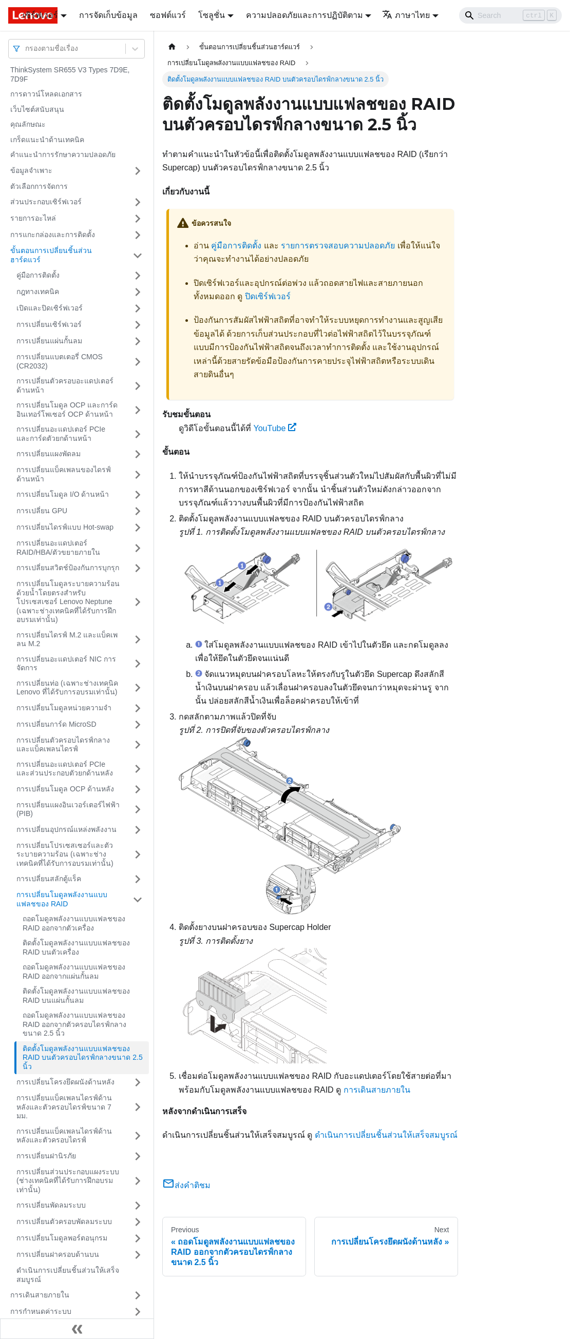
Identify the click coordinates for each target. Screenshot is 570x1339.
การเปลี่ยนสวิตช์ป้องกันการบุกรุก (67, 568)
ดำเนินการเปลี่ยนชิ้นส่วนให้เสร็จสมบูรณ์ (67, 1275)
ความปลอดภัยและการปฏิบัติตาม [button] (304, 15)
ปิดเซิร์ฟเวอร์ (268, 296)
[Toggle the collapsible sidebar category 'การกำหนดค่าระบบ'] (137, 1312)
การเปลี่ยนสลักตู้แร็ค (48, 879)
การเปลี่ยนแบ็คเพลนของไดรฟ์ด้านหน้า (63, 474)
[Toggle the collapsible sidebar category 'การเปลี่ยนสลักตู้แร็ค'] (137, 879)
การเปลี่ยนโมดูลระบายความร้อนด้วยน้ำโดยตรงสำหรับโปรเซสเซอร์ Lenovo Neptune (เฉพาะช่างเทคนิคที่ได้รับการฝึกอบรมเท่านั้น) (68, 601)
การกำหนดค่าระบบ (40, 1311)
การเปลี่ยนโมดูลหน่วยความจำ (63, 708)
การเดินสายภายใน (39, 1295)
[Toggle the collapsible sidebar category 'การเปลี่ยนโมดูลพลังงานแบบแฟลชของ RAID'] (137, 899)
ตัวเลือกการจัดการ (39, 186)
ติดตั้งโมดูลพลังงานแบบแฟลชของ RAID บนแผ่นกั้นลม (76, 995)
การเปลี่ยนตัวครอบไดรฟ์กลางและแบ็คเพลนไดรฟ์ (63, 744)
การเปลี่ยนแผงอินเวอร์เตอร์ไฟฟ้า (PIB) (68, 809)
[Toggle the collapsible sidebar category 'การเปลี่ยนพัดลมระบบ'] (137, 1205)
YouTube (274, 428)
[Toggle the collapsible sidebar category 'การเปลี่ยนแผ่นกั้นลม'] (137, 341)
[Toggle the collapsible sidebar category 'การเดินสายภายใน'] (137, 1295)
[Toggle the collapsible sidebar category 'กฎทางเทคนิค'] (137, 292)
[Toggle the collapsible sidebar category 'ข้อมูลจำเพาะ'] (137, 171)
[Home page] (172, 47)
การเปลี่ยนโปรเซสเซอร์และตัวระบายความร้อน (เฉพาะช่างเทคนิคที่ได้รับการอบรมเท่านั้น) (64, 854)
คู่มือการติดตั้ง (38, 275)
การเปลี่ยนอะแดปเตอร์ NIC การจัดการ (66, 663)
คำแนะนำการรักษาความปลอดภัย (63, 154)
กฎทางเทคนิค (37, 291)
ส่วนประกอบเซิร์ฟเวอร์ (46, 202)
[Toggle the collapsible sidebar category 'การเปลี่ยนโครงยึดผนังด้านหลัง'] (137, 1082)
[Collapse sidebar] (77, 1328)
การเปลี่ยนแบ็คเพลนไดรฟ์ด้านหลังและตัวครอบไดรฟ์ (64, 1135)
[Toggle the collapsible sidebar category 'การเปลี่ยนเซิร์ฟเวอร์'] (137, 325)
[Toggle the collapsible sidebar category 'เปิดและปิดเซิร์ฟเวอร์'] (137, 308)
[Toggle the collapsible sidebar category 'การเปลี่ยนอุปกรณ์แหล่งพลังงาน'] (137, 830)
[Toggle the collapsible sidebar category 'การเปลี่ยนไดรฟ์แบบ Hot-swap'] (137, 527)
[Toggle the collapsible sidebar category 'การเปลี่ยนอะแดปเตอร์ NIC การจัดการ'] (137, 664)
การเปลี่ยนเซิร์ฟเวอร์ (49, 324)
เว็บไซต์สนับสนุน (37, 109)
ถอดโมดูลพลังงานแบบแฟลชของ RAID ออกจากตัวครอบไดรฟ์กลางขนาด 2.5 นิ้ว (74, 1024)
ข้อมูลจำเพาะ (31, 170)
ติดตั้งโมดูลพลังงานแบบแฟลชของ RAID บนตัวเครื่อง (76, 947)
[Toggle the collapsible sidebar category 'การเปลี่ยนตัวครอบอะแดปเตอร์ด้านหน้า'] (137, 386)
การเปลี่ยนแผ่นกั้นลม (49, 341)
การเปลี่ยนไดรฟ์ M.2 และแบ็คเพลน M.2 (67, 639)
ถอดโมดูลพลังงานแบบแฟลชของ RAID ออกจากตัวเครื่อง (74, 923)
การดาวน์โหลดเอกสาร (46, 94)
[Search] (510, 15)
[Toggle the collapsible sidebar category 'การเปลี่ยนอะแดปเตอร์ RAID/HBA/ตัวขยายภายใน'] (137, 548)
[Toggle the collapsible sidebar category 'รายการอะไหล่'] (137, 218)
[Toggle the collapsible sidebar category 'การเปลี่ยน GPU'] (137, 511)
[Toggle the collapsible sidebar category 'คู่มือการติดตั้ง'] (137, 275)
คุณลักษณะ (28, 124)
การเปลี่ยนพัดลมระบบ (51, 1205)
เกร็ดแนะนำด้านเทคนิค (47, 139)
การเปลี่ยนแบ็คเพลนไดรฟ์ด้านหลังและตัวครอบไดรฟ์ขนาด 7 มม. (64, 1107)
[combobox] (26, 48)
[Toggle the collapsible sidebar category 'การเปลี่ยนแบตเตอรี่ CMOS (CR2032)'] (137, 362)
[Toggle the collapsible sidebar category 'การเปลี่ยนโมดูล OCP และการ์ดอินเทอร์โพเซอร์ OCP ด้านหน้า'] (137, 410)
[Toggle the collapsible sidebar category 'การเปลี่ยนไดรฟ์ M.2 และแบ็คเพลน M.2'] (137, 640)
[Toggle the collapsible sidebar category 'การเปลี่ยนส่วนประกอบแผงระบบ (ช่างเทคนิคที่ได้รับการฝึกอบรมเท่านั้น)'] (137, 1181)
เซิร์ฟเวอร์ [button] (40, 15)
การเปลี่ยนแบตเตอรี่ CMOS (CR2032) (59, 361)
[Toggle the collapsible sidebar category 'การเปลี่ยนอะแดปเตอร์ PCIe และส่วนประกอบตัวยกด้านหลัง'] (137, 769)
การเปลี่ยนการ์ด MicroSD (56, 724)
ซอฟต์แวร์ (168, 15)
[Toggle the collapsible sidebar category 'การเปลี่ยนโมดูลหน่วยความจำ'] (137, 708)
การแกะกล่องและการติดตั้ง (52, 234)
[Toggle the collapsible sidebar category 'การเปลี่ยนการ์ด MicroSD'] (137, 724)
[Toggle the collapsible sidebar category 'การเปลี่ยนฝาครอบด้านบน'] (137, 1255)
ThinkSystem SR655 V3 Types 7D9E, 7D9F (69, 74)
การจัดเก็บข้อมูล (108, 15)
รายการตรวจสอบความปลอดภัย (338, 245)
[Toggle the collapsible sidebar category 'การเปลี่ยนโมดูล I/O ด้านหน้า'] (137, 495)
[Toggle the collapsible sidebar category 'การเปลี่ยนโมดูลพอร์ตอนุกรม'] (137, 1238)
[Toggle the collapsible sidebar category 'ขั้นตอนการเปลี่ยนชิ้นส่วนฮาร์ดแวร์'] (137, 255)
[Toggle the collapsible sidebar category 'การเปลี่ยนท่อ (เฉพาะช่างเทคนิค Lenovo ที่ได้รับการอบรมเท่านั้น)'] (137, 688)
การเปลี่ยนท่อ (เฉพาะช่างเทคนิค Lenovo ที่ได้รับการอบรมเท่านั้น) (67, 687)
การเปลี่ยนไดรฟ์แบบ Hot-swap (64, 527)
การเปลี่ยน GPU (41, 511)
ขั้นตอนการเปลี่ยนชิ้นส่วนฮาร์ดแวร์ (51, 255)
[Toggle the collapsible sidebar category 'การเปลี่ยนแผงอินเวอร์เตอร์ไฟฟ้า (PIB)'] (137, 810)
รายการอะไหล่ (33, 218)
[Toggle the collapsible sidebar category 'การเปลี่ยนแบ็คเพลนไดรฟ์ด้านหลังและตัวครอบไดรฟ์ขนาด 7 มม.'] (137, 1107)
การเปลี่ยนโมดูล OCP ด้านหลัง (65, 789)
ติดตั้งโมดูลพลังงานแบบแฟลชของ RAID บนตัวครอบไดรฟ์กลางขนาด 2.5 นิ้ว (83, 1057)
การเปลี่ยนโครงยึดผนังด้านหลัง (65, 1082)
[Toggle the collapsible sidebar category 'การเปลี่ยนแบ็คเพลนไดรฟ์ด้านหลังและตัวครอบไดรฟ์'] (137, 1136)
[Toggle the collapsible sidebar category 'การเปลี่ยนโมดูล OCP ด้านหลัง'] (137, 789)
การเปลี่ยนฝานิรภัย (46, 1156)
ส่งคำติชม (186, 1185)
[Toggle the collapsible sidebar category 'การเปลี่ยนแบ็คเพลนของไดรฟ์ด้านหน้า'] (137, 474)
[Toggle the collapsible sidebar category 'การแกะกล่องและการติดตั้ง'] (137, 235)
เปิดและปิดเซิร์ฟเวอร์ (49, 308)
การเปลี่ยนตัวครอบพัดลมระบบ (64, 1221)
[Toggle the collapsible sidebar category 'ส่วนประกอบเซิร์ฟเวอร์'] (137, 202)
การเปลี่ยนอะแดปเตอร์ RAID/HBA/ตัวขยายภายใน (58, 547)
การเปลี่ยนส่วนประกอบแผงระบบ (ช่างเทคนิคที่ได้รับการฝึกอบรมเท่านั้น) (67, 1181)
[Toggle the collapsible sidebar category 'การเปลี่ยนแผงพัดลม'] (137, 454)
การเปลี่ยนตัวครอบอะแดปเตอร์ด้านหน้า (64, 385)
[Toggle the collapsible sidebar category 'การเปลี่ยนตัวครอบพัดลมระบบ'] (137, 1222)
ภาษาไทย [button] (406, 15)
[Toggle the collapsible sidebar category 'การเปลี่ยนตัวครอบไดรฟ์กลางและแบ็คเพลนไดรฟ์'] (137, 745)
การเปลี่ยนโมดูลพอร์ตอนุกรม (61, 1238)
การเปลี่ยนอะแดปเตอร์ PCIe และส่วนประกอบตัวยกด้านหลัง (64, 769)
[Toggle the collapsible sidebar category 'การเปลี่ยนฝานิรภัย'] (137, 1156)
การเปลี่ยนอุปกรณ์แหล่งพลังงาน (66, 829)
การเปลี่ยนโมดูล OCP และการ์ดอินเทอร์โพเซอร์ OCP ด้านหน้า (67, 409)
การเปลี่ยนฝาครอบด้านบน (57, 1254)
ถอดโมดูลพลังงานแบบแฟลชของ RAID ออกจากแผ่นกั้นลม (74, 971)
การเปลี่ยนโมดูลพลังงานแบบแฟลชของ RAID (61, 899)
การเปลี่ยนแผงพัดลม (48, 454)
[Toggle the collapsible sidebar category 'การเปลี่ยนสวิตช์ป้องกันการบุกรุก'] (137, 568)
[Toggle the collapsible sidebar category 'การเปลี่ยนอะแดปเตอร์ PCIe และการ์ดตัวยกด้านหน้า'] (137, 434)
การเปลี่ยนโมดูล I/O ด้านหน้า (62, 494)
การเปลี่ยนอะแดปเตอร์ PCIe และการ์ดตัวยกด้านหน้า (60, 433)
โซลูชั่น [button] (211, 15)
